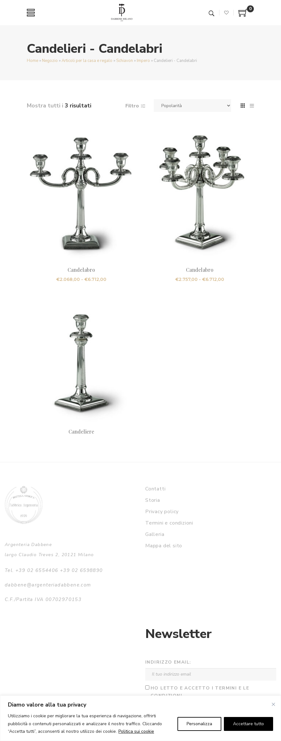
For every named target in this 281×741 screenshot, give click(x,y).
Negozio (50, 61)
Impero (143, 61)
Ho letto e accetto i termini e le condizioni (200, 692)
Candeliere (81, 431)
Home (32, 61)
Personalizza (199, 724)
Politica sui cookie (136, 731)
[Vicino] (273, 704)
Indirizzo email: (168, 662)
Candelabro (81, 269)
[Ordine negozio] (192, 105)
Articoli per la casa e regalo (87, 61)
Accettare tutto (248, 724)
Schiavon (124, 61)
